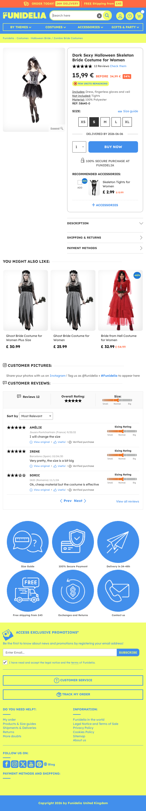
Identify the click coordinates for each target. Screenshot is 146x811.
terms (75, 662)
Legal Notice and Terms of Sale (95, 724)
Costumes (54, 27)
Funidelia (8, 38)
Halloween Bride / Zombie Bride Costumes (57, 38)
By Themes (19, 27)
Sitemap (79, 736)
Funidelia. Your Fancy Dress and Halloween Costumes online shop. (25, 15)
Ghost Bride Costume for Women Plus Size (24, 338)
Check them (118, 66)
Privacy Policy (83, 728)
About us (79, 740)
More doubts (12, 736)
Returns (8, 732)
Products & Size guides (19, 724)
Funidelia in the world (88, 719)
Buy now (113, 147)
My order (9, 719)
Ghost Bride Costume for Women (71, 338)
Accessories (89, 27)
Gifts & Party (124, 27)
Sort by (12, 416)
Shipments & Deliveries (19, 728)
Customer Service (73, 680)
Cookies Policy (83, 732)
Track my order (73, 694)
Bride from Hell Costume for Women (118, 338)
